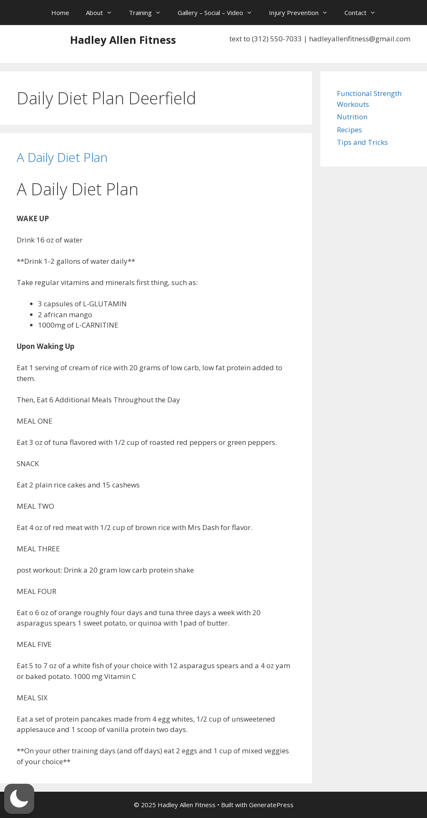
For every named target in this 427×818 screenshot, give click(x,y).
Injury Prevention (302, 12)
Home (60, 12)
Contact (364, 12)
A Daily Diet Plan (62, 157)
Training (149, 12)
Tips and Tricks (362, 142)
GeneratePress (271, 804)
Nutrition (352, 116)
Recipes (349, 129)
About (103, 12)
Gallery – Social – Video (219, 12)
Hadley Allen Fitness (123, 40)
